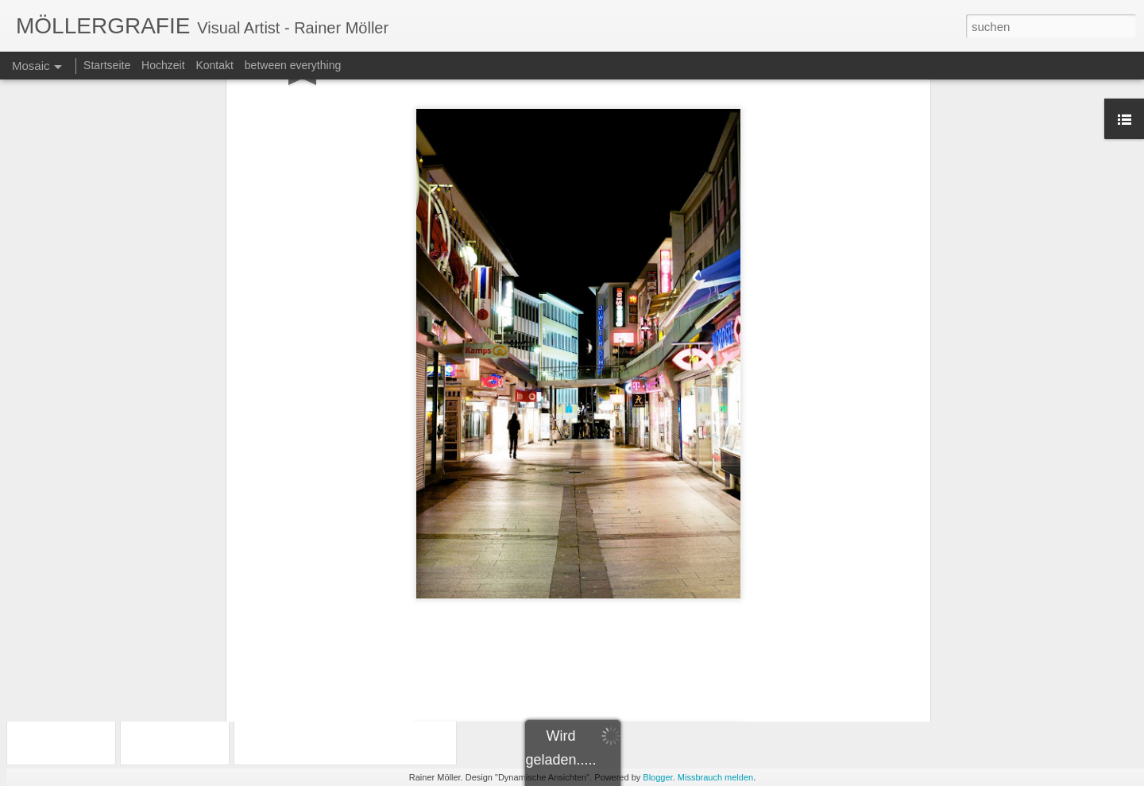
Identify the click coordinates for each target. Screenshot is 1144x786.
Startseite (106, 65)
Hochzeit (162, 65)
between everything (293, 65)
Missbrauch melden (715, 777)
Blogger (657, 777)
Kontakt (214, 65)
